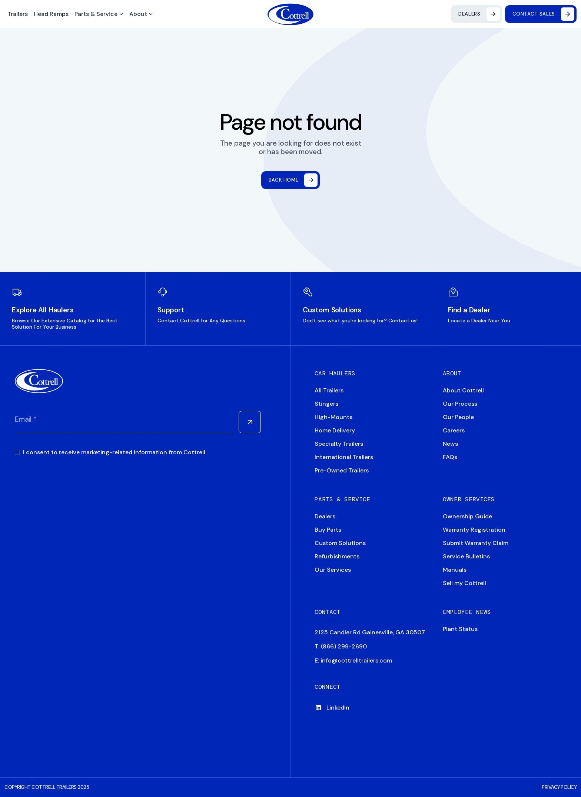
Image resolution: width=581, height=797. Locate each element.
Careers (454, 430)
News (450, 444)
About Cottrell (463, 390)
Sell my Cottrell (464, 583)
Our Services (333, 570)
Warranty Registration (474, 530)
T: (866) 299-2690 (341, 646)
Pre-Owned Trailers (342, 470)
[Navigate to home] (291, 14)
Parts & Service (95, 14)
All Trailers (329, 390)
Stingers (326, 404)
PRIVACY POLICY (559, 787)
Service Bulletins (466, 556)
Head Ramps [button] (51, 14)
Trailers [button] (17, 14)
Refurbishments (337, 556)
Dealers (325, 516)
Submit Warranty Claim (475, 543)
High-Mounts (333, 417)
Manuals (455, 570)
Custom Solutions (340, 543)
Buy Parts (328, 530)
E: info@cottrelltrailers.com (353, 660)
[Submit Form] (250, 422)
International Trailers (344, 457)
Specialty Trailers (339, 444)
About (138, 14)
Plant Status (460, 629)
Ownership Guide (467, 516)
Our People (458, 417)
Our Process (460, 404)
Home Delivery (335, 430)
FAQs (450, 457)
